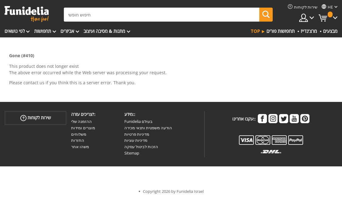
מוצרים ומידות (83, 127)
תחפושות (42, 31)
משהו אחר (80, 146)
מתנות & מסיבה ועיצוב (104, 31)
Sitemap (131, 153)
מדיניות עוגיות (135, 140)
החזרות (77, 140)
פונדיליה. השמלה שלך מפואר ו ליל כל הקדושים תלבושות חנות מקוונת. (27, 14)
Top (255, 31)
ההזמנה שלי (81, 121)
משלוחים (78, 134)
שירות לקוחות (35, 118)
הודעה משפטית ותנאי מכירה (148, 127)
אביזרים (67, 31)
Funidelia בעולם (138, 121)
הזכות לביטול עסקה (141, 146)
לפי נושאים (15, 31)
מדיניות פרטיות (136, 134)
